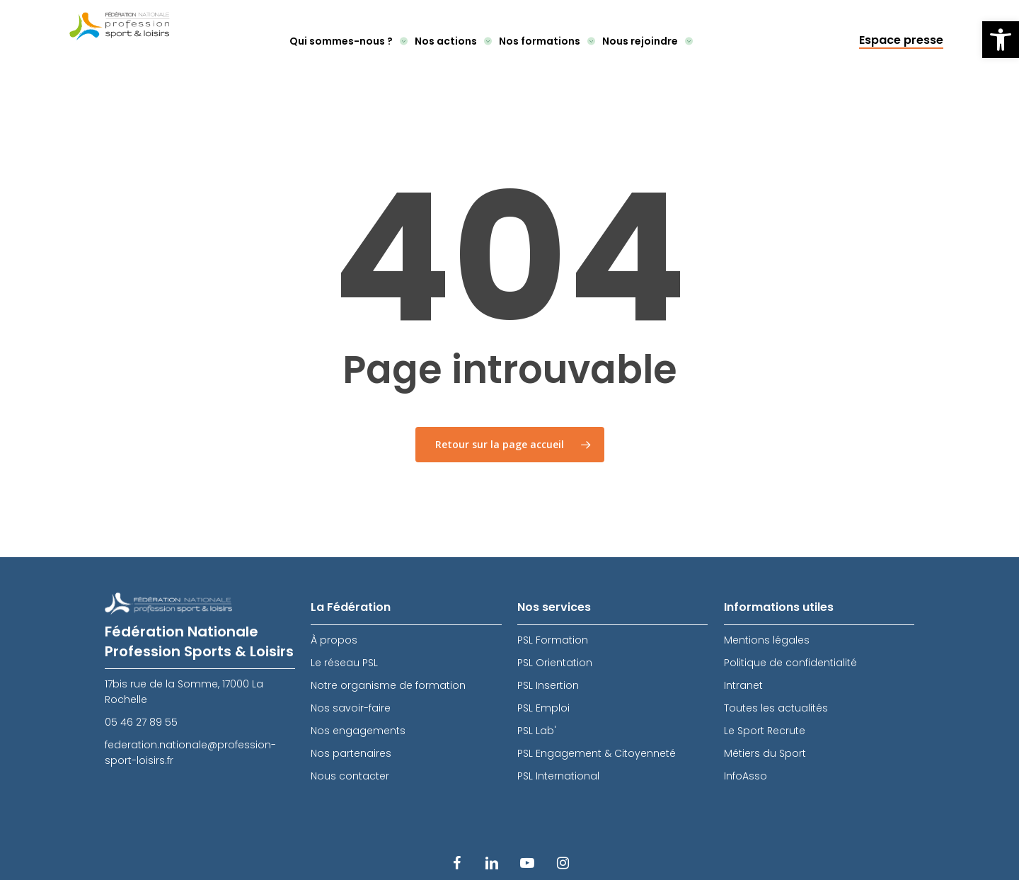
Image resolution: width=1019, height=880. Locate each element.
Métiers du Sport (765, 753)
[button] (1000, 39)
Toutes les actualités (776, 708)
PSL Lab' (536, 731)
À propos (334, 640)
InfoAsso (745, 776)
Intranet (743, 685)
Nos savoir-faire (351, 708)
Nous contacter (350, 776)
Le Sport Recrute (764, 731)
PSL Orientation (554, 663)
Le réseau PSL (344, 663)
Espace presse (901, 40)
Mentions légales (767, 640)
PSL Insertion (548, 685)
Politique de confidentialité (790, 663)
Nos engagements (358, 731)
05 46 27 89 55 (141, 722)
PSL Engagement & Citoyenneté (596, 753)
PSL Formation (552, 640)
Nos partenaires (351, 753)
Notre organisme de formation (388, 685)
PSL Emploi (543, 708)
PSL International (558, 776)
